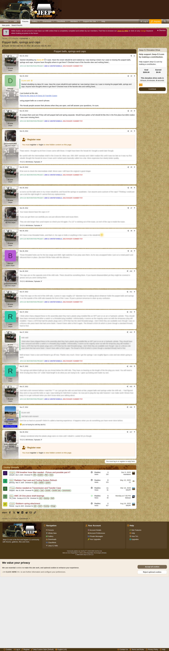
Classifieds (61, 21)
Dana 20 (40, 71)
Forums (25, 21)
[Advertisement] (69, 53)
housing (46, 566)
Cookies (8, 649)
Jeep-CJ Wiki (122, 31)
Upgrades (135, 611)
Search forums (17, 25)
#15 (131, 422)
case (41, 551)
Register (25, 649)
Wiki (15, 21)
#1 (134, 67)
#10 (131, 294)
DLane (6, 46)
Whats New (52, 605)
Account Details (95, 602)
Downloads (47, 21)
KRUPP (128, 550)
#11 (131, 327)
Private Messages (96, 608)
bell (35, 566)
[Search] (164, 21)
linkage (53, 566)
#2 (131, 87)
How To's (134, 608)
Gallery (34, 21)
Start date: (21, 46)
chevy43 (11, 535)
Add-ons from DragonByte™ (71, 624)
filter (46, 535)
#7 (131, 231)
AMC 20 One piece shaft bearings (29, 556)
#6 (131, 211)
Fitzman (11, 566)
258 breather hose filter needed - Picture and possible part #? (43, 533)
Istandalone (127, 535)
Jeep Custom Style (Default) (42, 649)
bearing (46, 558)
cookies (19, 639)
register (33, 156)
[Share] (131, 67)
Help (103, 21)
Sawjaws (12, 551)
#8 (131, 254)
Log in (16, 649)
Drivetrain (27, 535)
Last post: (42, 46)
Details (104, 624)
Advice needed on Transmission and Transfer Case (38, 548)
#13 (131, 368)
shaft (52, 558)
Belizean (128, 558)
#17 (131, 480)
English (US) (61, 649)
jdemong (12, 543)
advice (36, 551)
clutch (40, 566)
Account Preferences (97, 605)
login (41, 156)
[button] (10, 21)
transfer (48, 551)
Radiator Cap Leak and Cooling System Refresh (35, 540)
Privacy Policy (152, 649)
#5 (131, 178)
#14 (131, 402)
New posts (6, 25)
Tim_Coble (12, 558)
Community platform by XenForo (84, 622)
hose (51, 535)
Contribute (152, 89)
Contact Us (123, 649)
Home (6, 21)
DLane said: (25, 92)
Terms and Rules (137, 649)
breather (40, 535)
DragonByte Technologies (94, 624)
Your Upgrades (95, 611)
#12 (131, 348)
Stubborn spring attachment (28, 564)
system (48, 543)
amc (40, 558)
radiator (41, 543)
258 (34, 535)
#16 (131, 455)
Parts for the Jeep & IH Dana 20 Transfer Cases (38, 107)
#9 (131, 274)
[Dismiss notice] (161, 31)
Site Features (136, 602)
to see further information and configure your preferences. (34, 643)
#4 (131, 142)
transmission (66, 551)
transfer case (56, 551)
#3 (131, 122)
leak (35, 543)
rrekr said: (25, 373)
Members (74, 21)
